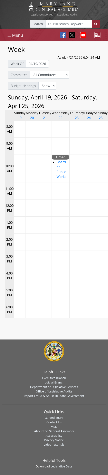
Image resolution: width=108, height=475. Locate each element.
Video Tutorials (54, 444)
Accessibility (54, 435)
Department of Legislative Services (54, 387)
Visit (54, 426)
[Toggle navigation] (15, 35)
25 (100, 118)
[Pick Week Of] (37, 64)
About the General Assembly (54, 431)
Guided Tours (54, 417)
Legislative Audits (67, 14)
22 (60, 118)
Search (37, 24)
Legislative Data (61, 466)
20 (32, 118)
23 (77, 118)
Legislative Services (41, 14)
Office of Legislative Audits (54, 391)
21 (45, 118)
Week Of (17, 64)
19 (20, 118)
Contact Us (53, 422)
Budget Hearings (23, 86)
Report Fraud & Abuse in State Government (54, 396)
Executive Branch (54, 378)
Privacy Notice (54, 440)
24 (89, 118)
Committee (19, 75)
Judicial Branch (54, 382)
